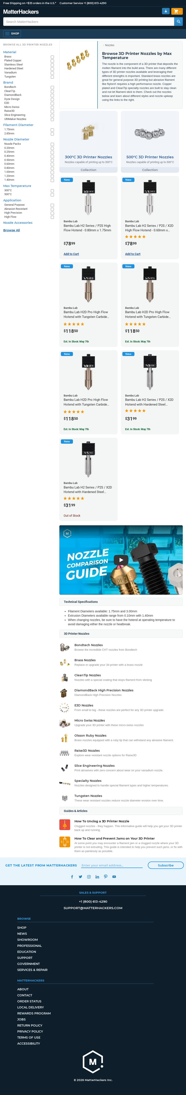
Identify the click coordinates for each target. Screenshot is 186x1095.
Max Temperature (17, 186)
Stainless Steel (13, 64)
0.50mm (9, 160)
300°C (8, 190)
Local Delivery (30, 1007)
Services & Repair (32, 970)
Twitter (80, 876)
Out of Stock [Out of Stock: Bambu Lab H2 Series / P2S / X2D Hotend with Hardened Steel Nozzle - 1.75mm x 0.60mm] (72, 515)
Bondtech (10, 87)
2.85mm (9, 133)
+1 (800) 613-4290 (95, 3)
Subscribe (166, 865)
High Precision (13, 212)
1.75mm (9, 129)
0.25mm (9, 151)
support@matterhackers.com (93, 908)
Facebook (72, 876)
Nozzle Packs (12, 143)
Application (12, 200)
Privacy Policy (30, 1031)
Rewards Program (34, 1013)
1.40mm (9, 179)
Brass (7, 56)
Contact (24, 995)
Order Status (29, 1001)
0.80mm (9, 168)
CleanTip (9, 91)
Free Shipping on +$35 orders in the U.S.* (29, 3)
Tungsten (10, 76)
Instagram (89, 876)
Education (26, 952)
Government (28, 964)
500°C (8, 194)
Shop (21, 928)
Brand (8, 82)
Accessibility (28, 1043)
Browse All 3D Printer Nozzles (27, 44)
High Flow (10, 216)
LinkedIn (97, 876)
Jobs (21, 1019)
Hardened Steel (13, 68)
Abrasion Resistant (15, 208)
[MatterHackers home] (93, 1062)
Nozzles (109, 45)
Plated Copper (12, 60)
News (22, 934)
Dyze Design (12, 99)
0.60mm (9, 163)
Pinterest (105, 876)
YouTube (114, 876)
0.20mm (9, 147)
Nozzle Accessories (17, 223)
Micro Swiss (11, 107)
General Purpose (14, 204)
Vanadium (10, 72)
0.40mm (9, 155)
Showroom (27, 940)
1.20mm (9, 175)
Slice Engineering (14, 115)
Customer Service (71, 3)
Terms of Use (28, 1037)
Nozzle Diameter (16, 139)
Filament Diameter (18, 125)
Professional (29, 946)
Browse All (11, 230)
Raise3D (9, 110)
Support (24, 958)
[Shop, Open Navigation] (12, 33)
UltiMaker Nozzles (15, 119)
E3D (6, 102)
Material (9, 52)
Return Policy (29, 1025)
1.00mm (9, 171)
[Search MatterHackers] (178, 21)
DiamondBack (13, 94)
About (22, 989)
